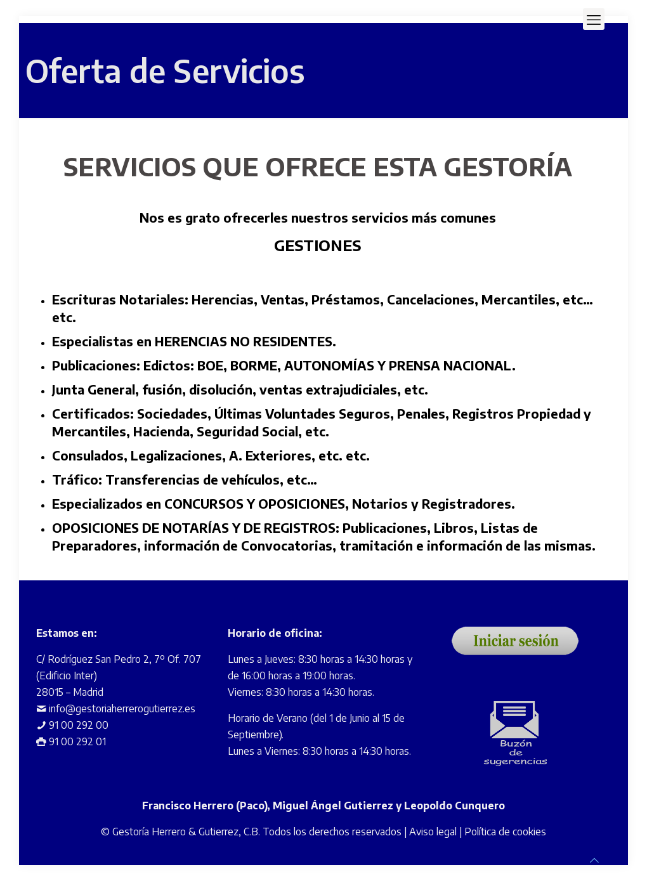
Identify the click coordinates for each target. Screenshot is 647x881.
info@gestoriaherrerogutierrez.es (122, 708)
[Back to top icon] (594, 860)
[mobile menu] (594, 19)
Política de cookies (505, 831)
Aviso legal (433, 831)
